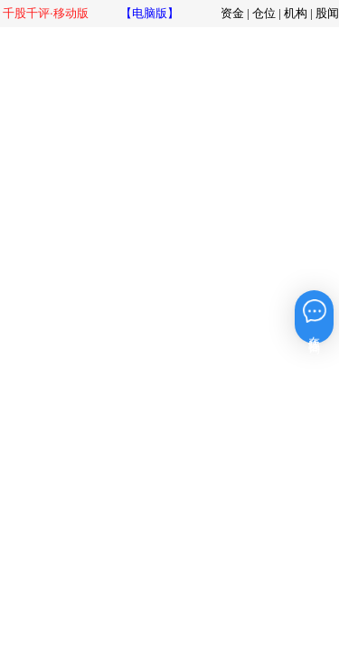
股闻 (327, 13)
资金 (232, 13)
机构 (295, 13)
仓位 (264, 13)
